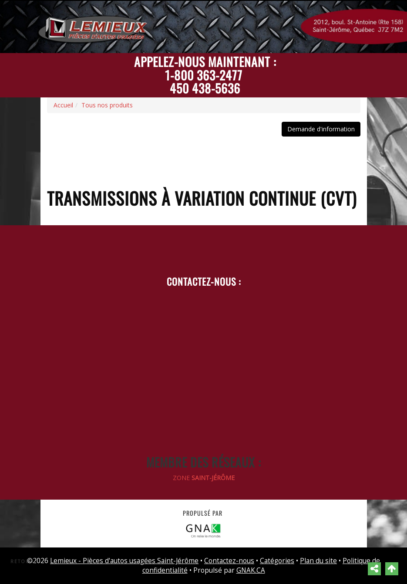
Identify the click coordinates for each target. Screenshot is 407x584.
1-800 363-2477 (203, 75)
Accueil (63, 105)
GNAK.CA (250, 570)
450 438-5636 (205, 88)
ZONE (204, 478)
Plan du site (318, 560)
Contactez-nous (229, 560)
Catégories (277, 560)
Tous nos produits (107, 105)
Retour (22, 561)
